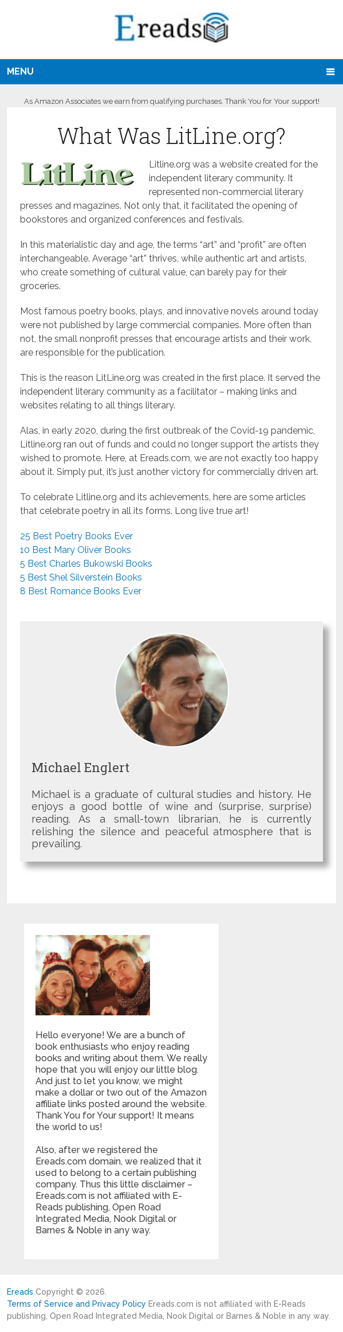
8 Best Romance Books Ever (80, 591)
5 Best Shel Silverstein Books (81, 577)
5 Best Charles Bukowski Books (86, 563)
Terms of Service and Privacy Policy (76, 1303)
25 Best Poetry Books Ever (76, 536)
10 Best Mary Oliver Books (75, 549)
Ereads (20, 1291)
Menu (20, 71)
